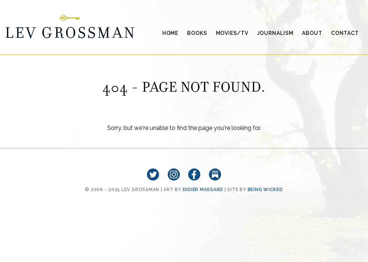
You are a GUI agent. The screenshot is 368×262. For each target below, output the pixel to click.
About (312, 33)
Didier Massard (203, 189)
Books (197, 33)
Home (170, 33)
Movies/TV (232, 33)
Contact (345, 33)
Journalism (275, 33)
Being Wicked (265, 189)
